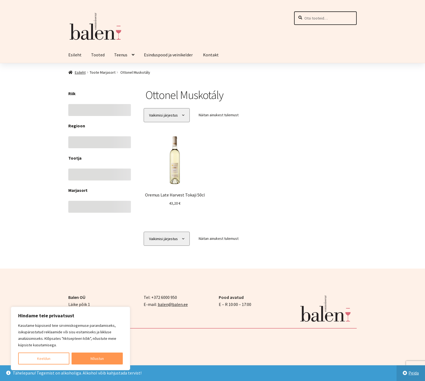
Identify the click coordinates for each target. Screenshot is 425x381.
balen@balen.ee (173, 304)
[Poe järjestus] (167, 115)
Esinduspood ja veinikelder (169, 54)
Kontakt (211, 54)
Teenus (120, 54)
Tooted (98, 54)
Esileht (75, 54)
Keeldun (43, 358)
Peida (413, 373)
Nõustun (97, 358)
